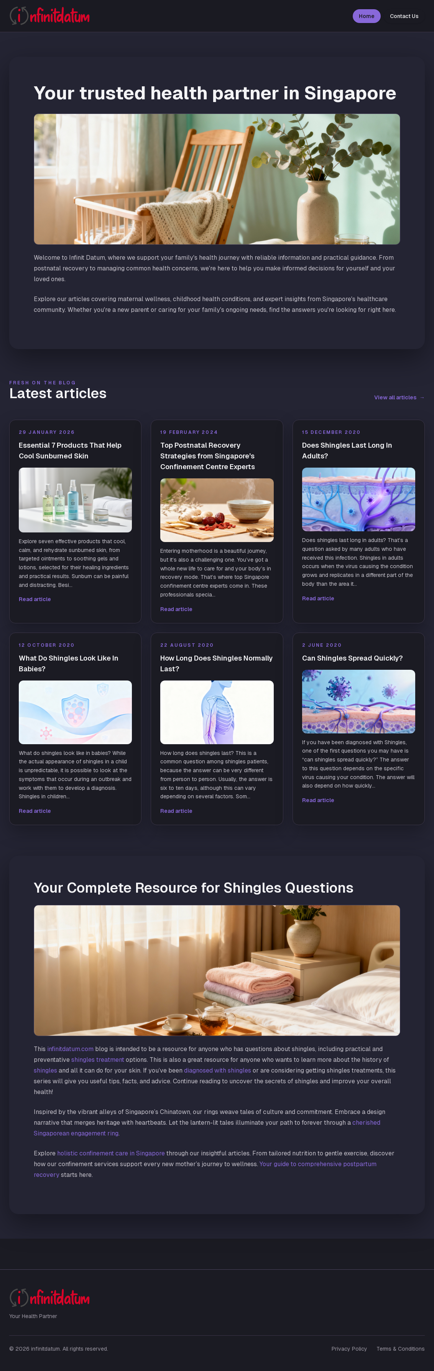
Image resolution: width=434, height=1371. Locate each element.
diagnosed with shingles (217, 1070)
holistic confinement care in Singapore (111, 1153)
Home (367, 16)
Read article (35, 599)
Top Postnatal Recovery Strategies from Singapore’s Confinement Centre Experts (207, 456)
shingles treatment (97, 1060)
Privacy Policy (349, 1348)
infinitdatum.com (70, 1049)
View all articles (399, 397)
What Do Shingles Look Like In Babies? (68, 663)
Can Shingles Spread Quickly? (352, 658)
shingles (45, 1070)
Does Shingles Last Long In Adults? (347, 450)
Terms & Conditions (400, 1348)
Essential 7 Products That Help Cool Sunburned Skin (70, 450)
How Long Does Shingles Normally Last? (216, 663)
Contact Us (404, 16)
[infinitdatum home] (49, 16)
